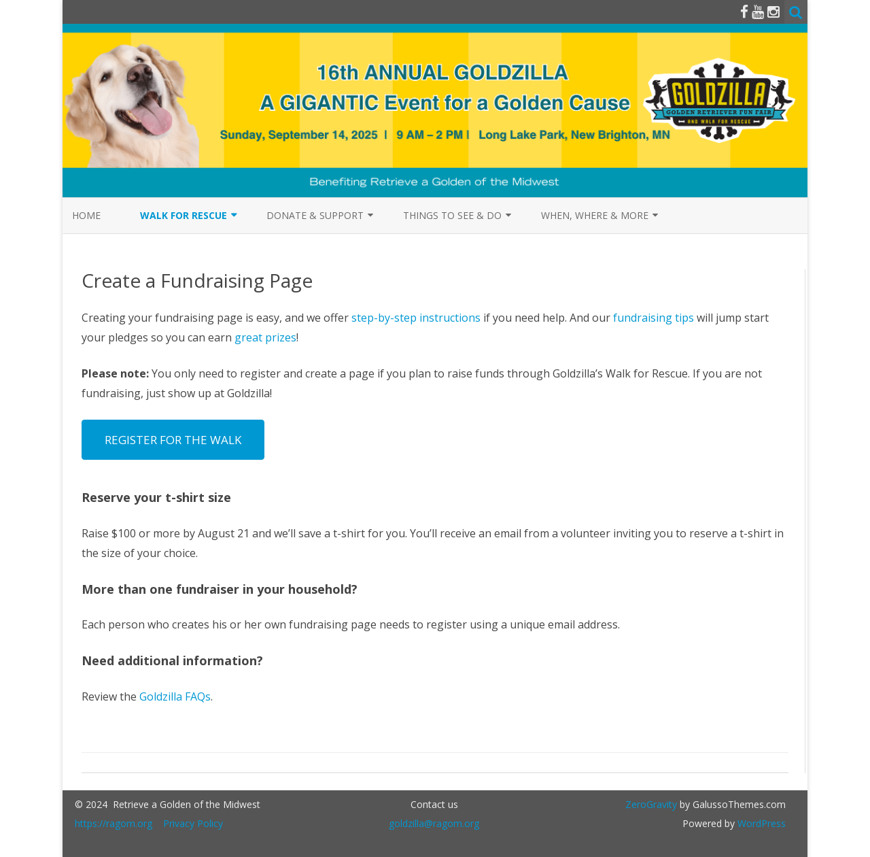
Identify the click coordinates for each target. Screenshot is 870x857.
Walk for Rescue (183, 215)
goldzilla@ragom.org (434, 823)
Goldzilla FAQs (175, 696)
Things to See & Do (452, 215)
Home (86, 215)
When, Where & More (594, 215)
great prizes (265, 337)
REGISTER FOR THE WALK (173, 440)
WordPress (760, 823)
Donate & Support (315, 215)
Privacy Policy (193, 823)
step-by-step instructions (416, 317)
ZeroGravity (651, 804)
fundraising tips (653, 317)
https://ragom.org (113, 823)
